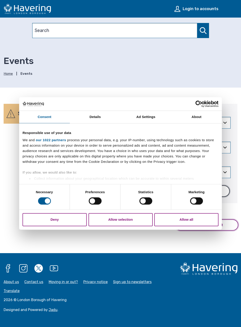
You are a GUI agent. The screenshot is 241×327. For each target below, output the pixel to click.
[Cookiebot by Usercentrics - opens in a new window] (198, 103)
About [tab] (197, 117)
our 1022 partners (51, 140)
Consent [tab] (44, 117)
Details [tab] (95, 117)
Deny (54, 220)
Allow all (186, 220)
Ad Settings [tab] (145, 117)
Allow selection (120, 220)
